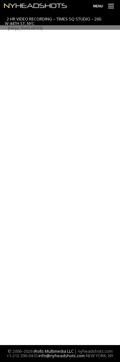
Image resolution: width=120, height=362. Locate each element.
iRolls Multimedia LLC (54, 351)
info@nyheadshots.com (61, 355)
